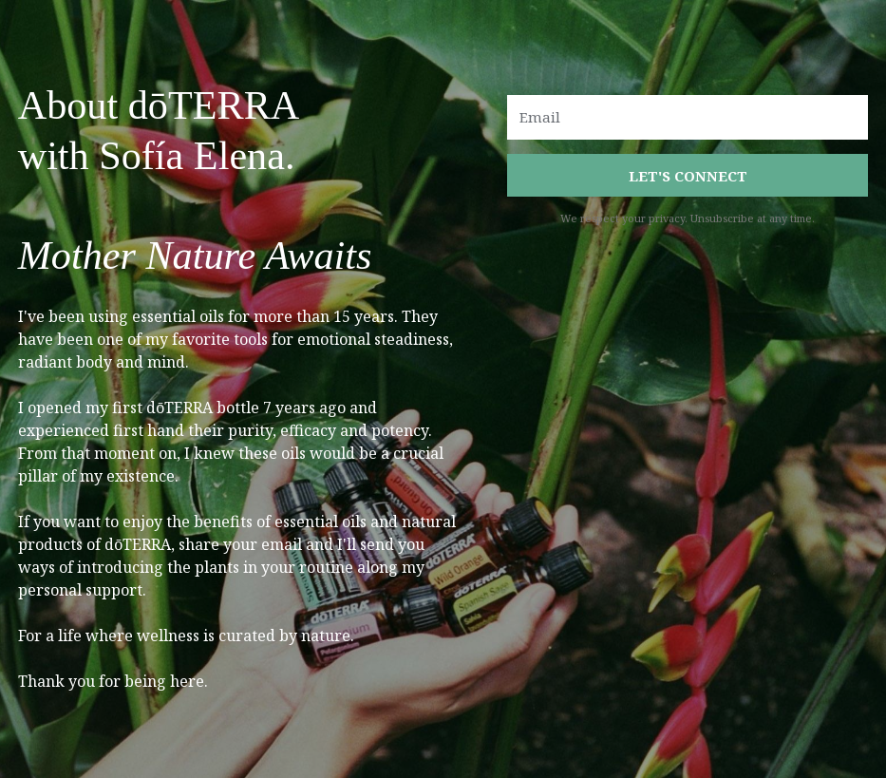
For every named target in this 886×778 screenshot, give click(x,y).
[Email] (687, 117)
